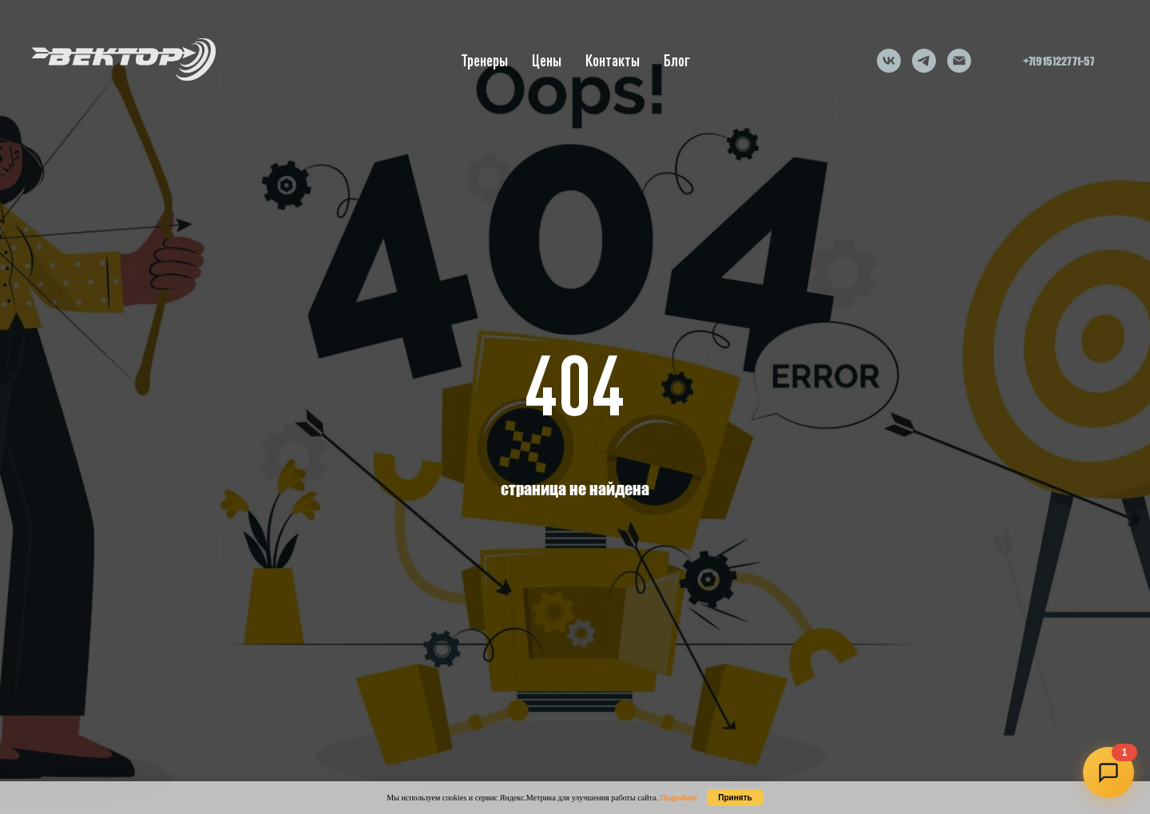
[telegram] (924, 61)
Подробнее (678, 797)
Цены (546, 60)
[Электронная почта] (959, 61)
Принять (734, 797)
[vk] (889, 61)
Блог (677, 60)
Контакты (612, 60)
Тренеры (484, 60)
